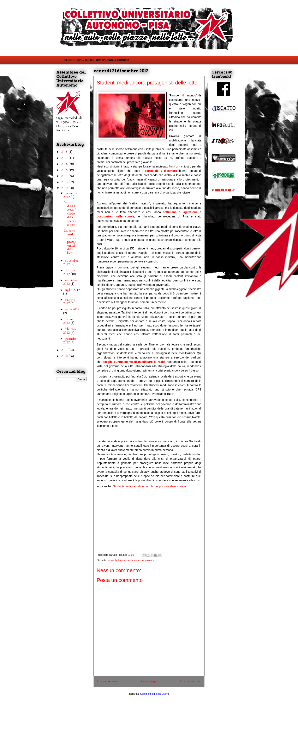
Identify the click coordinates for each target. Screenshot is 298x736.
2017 (64, 158)
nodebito (139, 560)
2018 (64, 152)
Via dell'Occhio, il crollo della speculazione (70, 213)
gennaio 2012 (69, 340)
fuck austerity (125, 560)
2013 (64, 182)
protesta (149, 560)
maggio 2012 (69, 301)
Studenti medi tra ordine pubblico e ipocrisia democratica (149, 486)
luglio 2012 (72, 290)
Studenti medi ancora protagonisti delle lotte (70, 242)
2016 (64, 164)
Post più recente (107, 681)
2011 (64, 350)
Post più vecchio (190, 681)
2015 (64, 170)
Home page (148, 681)
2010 (64, 356)
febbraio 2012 (69, 331)
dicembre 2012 (70, 195)
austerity (112, 560)
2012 (64, 188)
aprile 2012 (72, 309)
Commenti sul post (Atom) (154, 693)
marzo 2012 (68, 321)
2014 (64, 176)
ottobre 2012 (69, 272)
